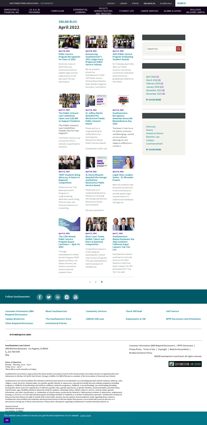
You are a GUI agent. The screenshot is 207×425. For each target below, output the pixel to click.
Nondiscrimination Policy (140, 352)
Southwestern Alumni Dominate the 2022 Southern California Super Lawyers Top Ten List (123, 243)
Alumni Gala (166, 3)
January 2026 (152, 86)
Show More (155, 99)
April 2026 (151, 76)
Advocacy (151, 126)
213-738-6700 (14, 351)
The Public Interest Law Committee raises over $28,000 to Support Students (69, 117)
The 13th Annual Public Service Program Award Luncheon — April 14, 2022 (69, 241)
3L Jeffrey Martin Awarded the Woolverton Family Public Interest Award (95, 118)
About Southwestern (56, 311)
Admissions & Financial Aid (11, 11)
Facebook (40, 297)
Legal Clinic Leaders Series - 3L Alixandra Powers (123, 177)
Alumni (149, 129)
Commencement (154, 143)
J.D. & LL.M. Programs (34, 11)
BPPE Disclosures (185, 345)
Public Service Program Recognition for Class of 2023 (69, 57)
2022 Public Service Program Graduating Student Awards (123, 57)
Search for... (153, 49)
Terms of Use (149, 349)
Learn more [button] (85, 415)
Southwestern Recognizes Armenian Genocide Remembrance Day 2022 (123, 118)
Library (123, 3)
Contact (111, 3)
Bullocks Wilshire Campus (195, 11)
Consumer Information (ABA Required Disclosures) (152, 345)
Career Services (149, 10)
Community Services (96, 311)
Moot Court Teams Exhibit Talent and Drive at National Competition (95, 240)
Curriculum (57, 10)
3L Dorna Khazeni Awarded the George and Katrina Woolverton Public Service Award (96, 180)
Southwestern (31, 3)
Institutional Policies (56, 323)
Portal (135, 3)
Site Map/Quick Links (20, 334)
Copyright (162, 349)
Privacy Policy (135, 349)
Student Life (126, 10)
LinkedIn (58, 297)
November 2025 (154, 93)
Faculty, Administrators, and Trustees (103, 11)
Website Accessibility (179, 349)
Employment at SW (135, 318)
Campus (150, 140)
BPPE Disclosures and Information (183, 318)
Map (7, 355)
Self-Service (172, 311)
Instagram (66, 297)
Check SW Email (134, 311)
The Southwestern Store (58, 318)
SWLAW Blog (149, 3)
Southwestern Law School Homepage (185, 364)
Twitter (49, 297)
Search (181, 3)
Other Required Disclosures (19, 323)
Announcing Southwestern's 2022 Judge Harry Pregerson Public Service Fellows (94, 59)
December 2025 (153, 90)
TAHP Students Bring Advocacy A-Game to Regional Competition (69, 178)
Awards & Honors (154, 133)
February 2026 (153, 83)
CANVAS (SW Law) (95, 318)
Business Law (152, 136)
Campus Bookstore (15, 318)
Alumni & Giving (172, 10)
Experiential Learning (80, 11)
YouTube (75, 297)
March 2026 (151, 80)
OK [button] (7, 420)
